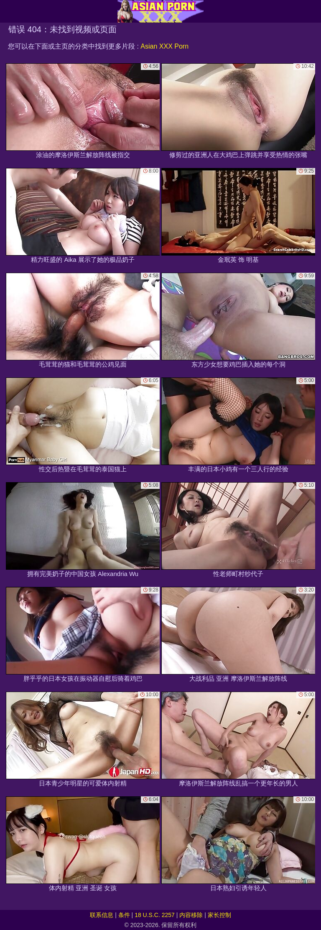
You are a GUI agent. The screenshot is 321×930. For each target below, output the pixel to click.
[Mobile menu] (7, 11)
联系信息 (101, 915)
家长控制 (219, 915)
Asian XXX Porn (164, 46)
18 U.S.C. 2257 (155, 915)
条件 (124, 915)
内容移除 (191, 915)
